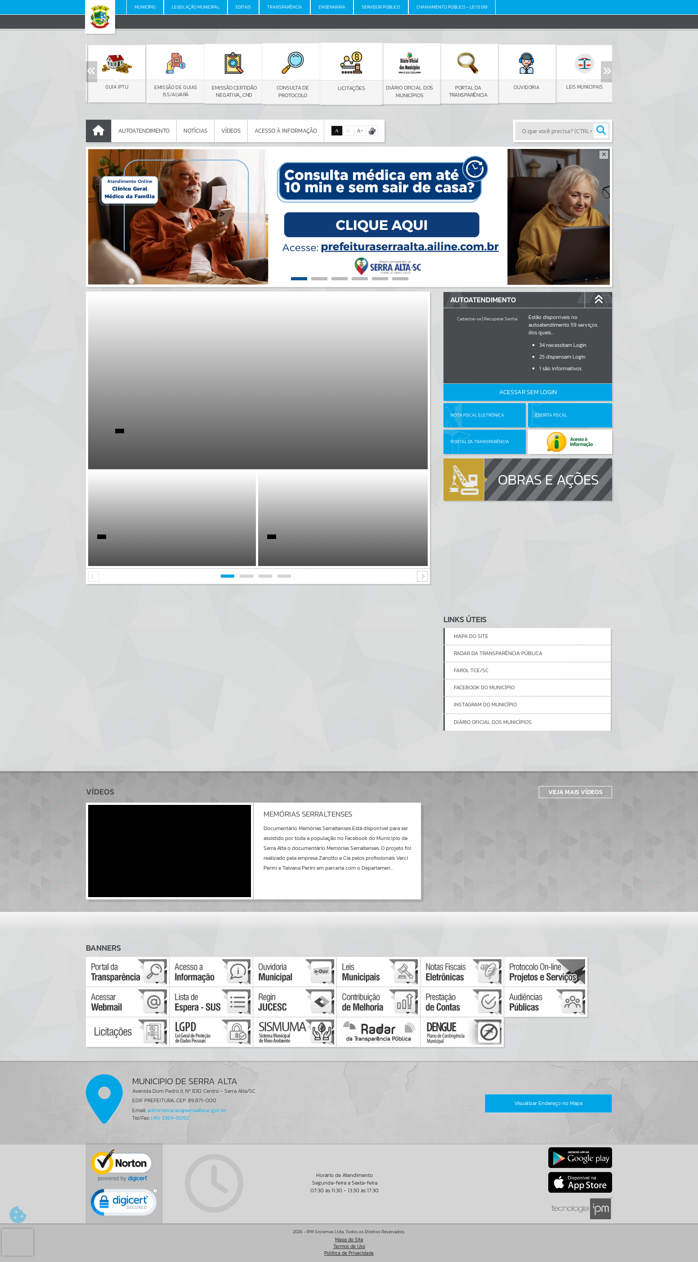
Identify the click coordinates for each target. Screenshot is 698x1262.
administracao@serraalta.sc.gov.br (187, 1110)
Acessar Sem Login (528, 392)
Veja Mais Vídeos (575, 791)
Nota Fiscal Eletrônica (477, 415)
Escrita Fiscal (551, 415)
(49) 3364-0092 (170, 1118)
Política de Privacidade (349, 1253)
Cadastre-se (469, 318)
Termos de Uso (349, 1246)
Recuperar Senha (500, 318)
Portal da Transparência (480, 441)
